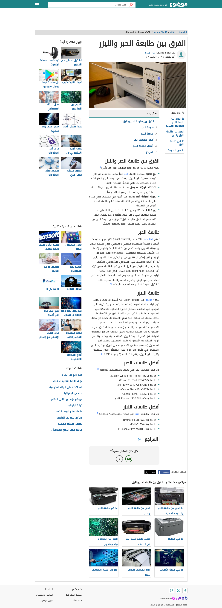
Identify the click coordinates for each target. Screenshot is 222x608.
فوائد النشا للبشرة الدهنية (67, 381)
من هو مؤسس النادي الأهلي (66, 399)
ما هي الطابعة (176, 150)
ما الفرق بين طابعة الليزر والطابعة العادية (175, 122)
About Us (77, 600)
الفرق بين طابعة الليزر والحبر (175, 133)
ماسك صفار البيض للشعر (68, 411)
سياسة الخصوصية (74, 595)
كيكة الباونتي (74, 405)
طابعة (148, 299)
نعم (129, 458)
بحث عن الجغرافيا (73, 393)
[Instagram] (171, 590)
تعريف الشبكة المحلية (70, 424)
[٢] (111, 283)
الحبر (126, 174)
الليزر (137, 413)
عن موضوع (77, 589)
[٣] (98, 369)
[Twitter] (178, 590)
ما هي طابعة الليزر (177, 143)
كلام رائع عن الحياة (72, 375)
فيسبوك (166, 472)
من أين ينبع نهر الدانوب (69, 418)
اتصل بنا (49, 589)
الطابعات (148, 239)
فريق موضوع (46, 600)
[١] (100, 167)
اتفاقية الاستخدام (44, 595)
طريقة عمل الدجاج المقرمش (66, 430)
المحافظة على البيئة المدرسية (65, 387)
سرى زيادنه (150, 53)
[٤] (98, 413)
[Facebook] (184, 590)
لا (119, 458)
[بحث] (131, 5)
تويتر (154, 472)
